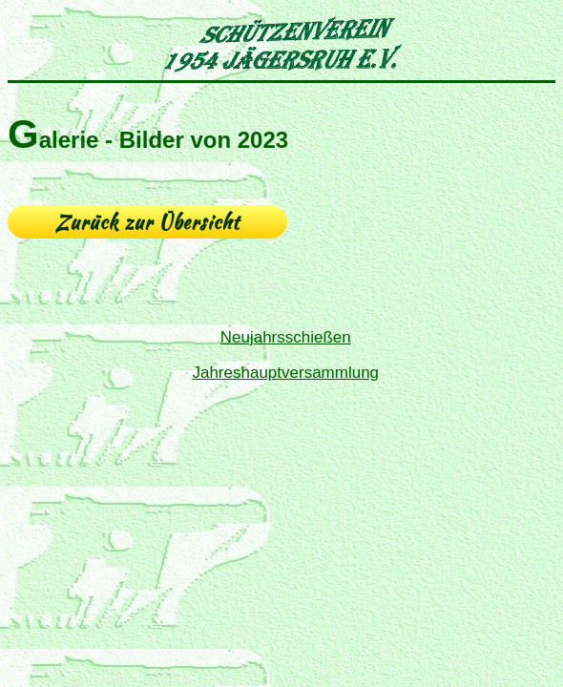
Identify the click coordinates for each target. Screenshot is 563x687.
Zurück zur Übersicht (147, 222)
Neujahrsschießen (285, 337)
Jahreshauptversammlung (285, 373)
